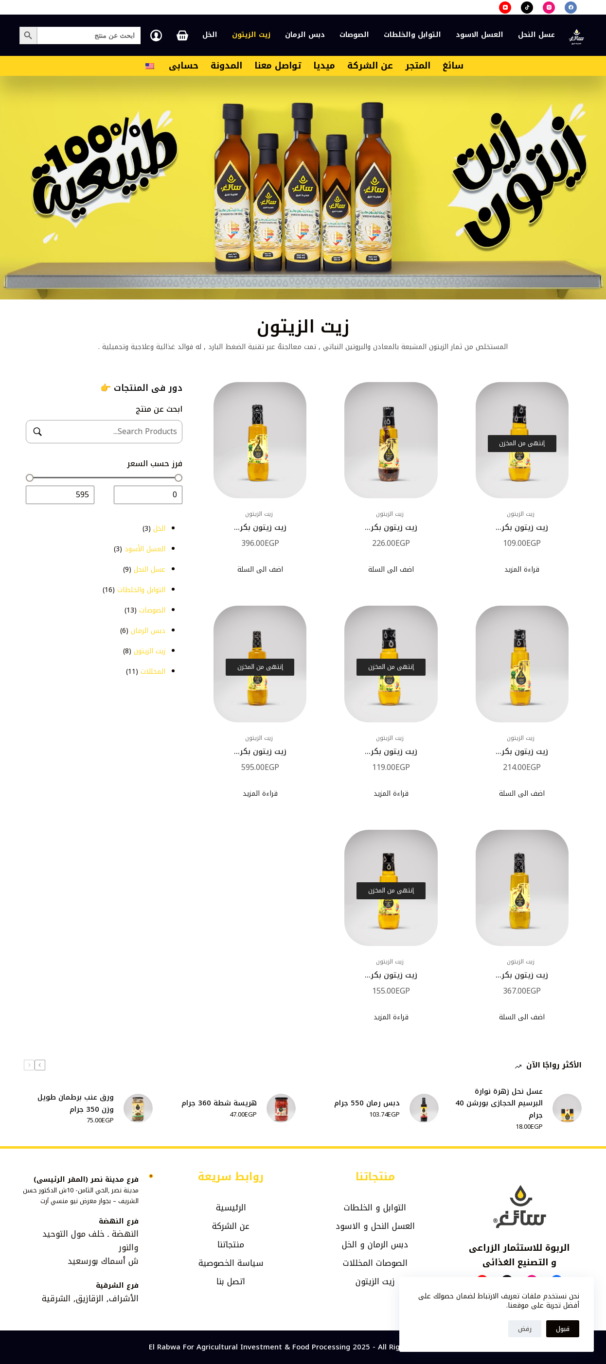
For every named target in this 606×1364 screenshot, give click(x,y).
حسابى (183, 65)
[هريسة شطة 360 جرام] (281, 1108)
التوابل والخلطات (412, 34)
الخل (209, 34)
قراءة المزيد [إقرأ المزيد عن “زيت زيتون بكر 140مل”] (521, 569)
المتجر (417, 65)
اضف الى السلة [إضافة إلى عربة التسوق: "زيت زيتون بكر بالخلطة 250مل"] (391, 569)
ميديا (324, 65)
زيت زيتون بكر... (522, 527)
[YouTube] (505, 7)
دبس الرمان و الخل (375, 1244)
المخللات (358, 1263)
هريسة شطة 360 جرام (219, 1103)
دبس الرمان (305, 34)
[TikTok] (527, 7)
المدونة (226, 65)
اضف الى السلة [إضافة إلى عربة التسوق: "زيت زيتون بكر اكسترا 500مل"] (260, 569)
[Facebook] (571, 7)
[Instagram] (549, 7)
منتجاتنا (230, 1244)
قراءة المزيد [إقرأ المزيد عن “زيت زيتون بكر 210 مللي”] (391, 1017)
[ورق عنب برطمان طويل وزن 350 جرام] (138, 1108)
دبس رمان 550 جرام (367, 1103)
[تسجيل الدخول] (156, 35)
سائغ (453, 65)
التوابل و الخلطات (375, 1207)
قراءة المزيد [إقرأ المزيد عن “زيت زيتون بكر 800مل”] (260, 793)
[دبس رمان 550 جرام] (424, 1108)
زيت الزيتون (251, 34)
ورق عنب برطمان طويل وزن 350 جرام (75, 1103)
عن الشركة (370, 65)
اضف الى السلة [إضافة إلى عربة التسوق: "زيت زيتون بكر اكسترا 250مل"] (522, 793)
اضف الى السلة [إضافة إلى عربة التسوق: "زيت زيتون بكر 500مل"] (522, 1017)
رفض (525, 1329)
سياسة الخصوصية (231, 1263)
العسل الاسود (479, 34)
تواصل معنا (277, 65)
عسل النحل (536, 34)
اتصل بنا (230, 1281)
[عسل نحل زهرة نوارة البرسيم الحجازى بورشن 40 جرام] (567, 1108)
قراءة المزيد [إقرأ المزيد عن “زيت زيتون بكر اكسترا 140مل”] (391, 793)
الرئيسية (231, 1207)
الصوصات (354, 34)
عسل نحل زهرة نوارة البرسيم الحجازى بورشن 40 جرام (499, 1103)
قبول (563, 1329)
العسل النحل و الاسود (375, 1226)
